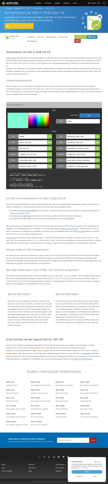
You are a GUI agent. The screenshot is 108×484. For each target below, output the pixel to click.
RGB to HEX (10, 382)
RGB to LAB (10, 390)
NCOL (13, 148)
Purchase (48, 3)
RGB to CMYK (35, 382)
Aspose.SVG (19, 8)
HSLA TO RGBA (36, 421)
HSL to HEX (84, 398)
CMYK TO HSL (85, 414)
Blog (30, 471)
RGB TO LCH (35, 390)
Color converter (38, 8)
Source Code (63, 37)
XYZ (13, 166)
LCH (61, 160)
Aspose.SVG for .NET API (14, 58)
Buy (77, 41)
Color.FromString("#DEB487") (28, 210)
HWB (61, 142)
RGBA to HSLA (11, 421)
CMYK (13, 154)
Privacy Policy (61, 481)
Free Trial (40, 37)
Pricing (92, 37)
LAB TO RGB (84, 406)
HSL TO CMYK (11, 406)
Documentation (51, 37)
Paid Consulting (7, 471)
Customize (79, 476)
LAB (61, 148)
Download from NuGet (20, 26)
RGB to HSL (60, 382)
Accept (87, 471)
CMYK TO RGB (36, 414)
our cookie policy (83, 468)
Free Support (60, 468)
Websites (66, 3)
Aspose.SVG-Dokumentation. (83, 359)
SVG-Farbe (80, 231)
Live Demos (31, 37)
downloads (85, 353)
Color (71, 60)
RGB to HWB (84, 382)
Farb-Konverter (11, 238)
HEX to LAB (10, 398)
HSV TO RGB (60, 406)
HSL (61, 136)
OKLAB (61, 154)
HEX (61, 121)
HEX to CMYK (35, 398)
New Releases (60, 465)
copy (49, 136)
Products (39, 3)
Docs (3, 468)
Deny (94, 476)
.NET (28, 8)
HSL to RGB (60, 398)
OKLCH (61, 166)
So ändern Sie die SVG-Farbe (68, 229)
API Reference (32, 41)
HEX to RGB (60, 390)
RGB (13, 142)
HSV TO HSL (35, 406)
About (75, 3)
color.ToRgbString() (25, 216)
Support (57, 3)
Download (80, 37)
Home (4, 465)
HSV (13, 160)
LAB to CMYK (10, 414)
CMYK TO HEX (61, 414)
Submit (93, 440)
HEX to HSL (84, 390)
